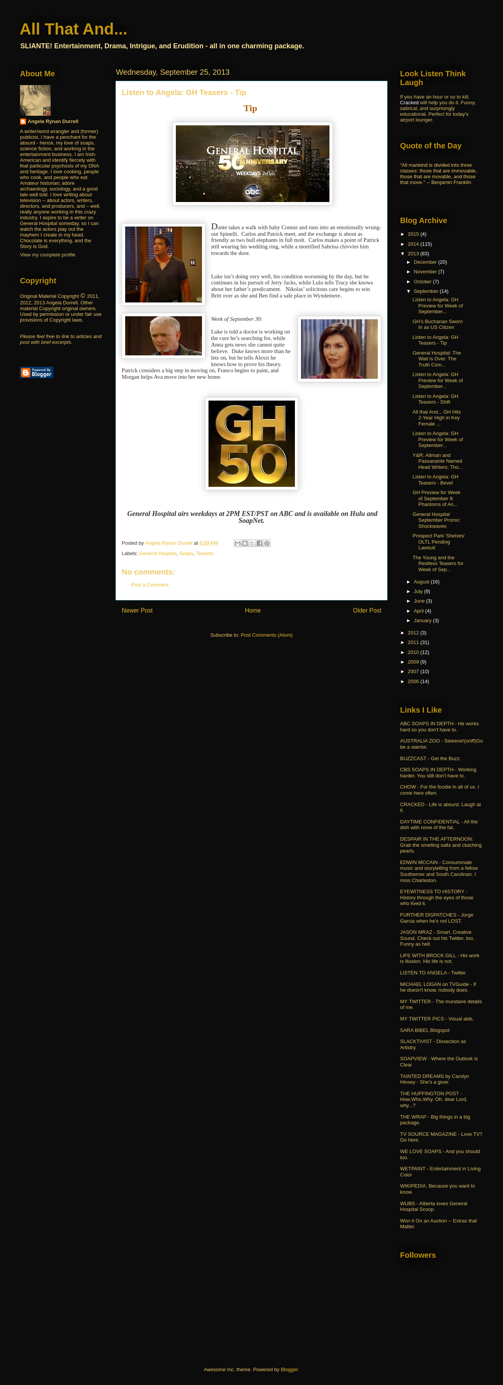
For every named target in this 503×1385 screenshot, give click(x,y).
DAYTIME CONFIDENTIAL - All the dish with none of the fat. (439, 825)
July (419, 591)
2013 (414, 253)
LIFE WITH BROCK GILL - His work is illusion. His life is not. (440, 958)
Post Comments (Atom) (267, 635)
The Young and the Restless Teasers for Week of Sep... (437, 563)
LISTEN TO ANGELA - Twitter (433, 973)
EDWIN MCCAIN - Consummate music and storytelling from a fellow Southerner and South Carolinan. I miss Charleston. (439, 871)
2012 (414, 633)
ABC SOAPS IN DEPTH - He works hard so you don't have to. (439, 727)
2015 (414, 234)
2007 (414, 671)
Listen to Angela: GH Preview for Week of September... (437, 305)
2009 (414, 662)
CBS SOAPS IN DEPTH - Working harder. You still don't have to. (438, 773)
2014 (414, 244)
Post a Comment (150, 585)
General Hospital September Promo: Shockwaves (436, 520)
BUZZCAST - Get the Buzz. (430, 758)
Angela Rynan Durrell (53, 121)
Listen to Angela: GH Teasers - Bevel (435, 480)
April (419, 611)
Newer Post (137, 610)
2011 (414, 642)
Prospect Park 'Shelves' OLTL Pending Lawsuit (438, 541)
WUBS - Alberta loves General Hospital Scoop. (433, 1206)
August (422, 582)
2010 (414, 652)
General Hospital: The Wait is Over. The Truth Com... (436, 359)
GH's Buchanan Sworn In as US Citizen (437, 324)
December (426, 262)
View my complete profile (47, 255)
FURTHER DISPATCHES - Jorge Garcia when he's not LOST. (436, 918)
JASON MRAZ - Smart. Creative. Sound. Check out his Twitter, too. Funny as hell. (437, 938)
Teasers (204, 553)
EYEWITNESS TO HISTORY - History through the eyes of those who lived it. (436, 897)
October (423, 281)
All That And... (73, 29)
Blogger (289, 1369)
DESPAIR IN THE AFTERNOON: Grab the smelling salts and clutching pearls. (440, 845)
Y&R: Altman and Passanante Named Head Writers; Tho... (437, 461)
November (426, 271)
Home (253, 610)
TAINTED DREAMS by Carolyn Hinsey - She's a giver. (434, 1079)
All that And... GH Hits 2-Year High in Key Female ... (436, 418)
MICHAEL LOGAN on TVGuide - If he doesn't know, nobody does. (438, 987)
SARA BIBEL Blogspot (425, 1030)
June (420, 601)
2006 (414, 681)
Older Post (367, 610)
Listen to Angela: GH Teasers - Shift (435, 399)
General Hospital (158, 553)
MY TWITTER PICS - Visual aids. (437, 1019)
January (423, 620)
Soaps (186, 553)
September (427, 291)
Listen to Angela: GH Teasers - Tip (435, 340)
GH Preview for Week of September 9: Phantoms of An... (436, 498)
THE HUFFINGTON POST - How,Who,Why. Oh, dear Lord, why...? (433, 1099)
